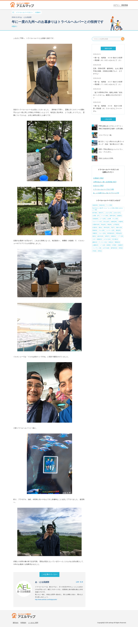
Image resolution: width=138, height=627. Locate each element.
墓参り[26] (119, 227)
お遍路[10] (95, 245)
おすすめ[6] (106, 248)
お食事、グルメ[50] (112, 218)
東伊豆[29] (106, 227)
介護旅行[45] (95, 224)
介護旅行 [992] (98, 178)
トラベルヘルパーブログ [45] (103, 189)
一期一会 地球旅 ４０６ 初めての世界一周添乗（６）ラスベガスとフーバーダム (107, 108)
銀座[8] (108, 245)
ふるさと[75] (108, 212)
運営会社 (15, 622)
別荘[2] (121, 248)
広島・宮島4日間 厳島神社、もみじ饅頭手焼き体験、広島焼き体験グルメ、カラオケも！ (108, 71)
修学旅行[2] (114, 248)
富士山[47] (106, 221)
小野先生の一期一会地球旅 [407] (104, 182)
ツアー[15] (120, 236)
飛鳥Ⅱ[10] (117, 242)
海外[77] (101, 212)
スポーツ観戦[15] (97, 239)
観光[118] (102, 205)
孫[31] (100, 227)
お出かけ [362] (98, 185)
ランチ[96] (109, 205)
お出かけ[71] (117, 212)
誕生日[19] (100, 236)
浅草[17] (107, 236)
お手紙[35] (116, 224)
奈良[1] (100, 251)
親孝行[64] (112, 215)
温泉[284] (95, 205)
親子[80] (94, 212)
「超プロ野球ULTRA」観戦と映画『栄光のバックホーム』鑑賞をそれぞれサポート (107, 95)
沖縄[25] (94, 233)
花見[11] (111, 242)
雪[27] (112, 227)
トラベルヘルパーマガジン (24, 12)
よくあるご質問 (33, 622)
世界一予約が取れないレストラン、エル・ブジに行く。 (111, 150)
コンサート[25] (110, 230)
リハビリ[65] (104, 215)
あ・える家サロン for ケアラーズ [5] (106, 193)
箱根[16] (113, 236)
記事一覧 (79, 582)
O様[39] (109, 224)
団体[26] (94, 230)
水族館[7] (120, 245)
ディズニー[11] (103, 242)
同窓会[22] (119, 233)
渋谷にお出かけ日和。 (106, 158)
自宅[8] (114, 245)
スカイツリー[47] (97, 221)
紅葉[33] (94, 227)
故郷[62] (119, 215)
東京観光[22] (110, 233)
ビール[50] (103, 218)
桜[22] (94, 236)
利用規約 (23, 622)
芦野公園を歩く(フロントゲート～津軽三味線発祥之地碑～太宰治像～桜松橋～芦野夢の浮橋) (111, 127)
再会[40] (103, 224)
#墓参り (14, 26)
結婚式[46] (114, 221)
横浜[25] (118, 230)
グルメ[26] (101, 230)
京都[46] (120, 221)
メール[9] (102, 245)
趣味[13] (94, 242)
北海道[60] (95, 218)
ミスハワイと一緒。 (105, 135)
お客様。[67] (95, 215)
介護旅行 (38, 12)
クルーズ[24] (102, 233)
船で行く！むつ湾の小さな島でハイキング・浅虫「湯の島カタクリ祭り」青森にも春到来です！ (111, 143)
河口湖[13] (115, 239)
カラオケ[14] (107, 239)
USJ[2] (94, 251)
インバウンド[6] (96, 248)
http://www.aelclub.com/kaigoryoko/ (46, 599)
